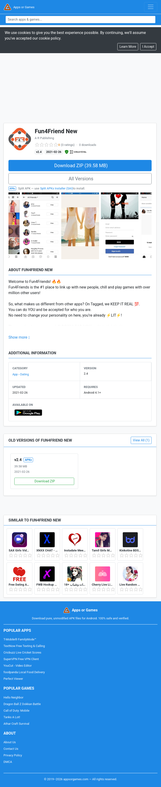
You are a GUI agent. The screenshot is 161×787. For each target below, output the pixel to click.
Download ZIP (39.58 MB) (81, 165)
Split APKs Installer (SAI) (56, 188)
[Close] (148, 46)
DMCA (8, 762)
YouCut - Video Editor (18, 665)
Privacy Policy (13, 755)
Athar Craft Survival (16, 723)
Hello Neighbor (13, 697)
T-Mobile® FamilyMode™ (20, 639)
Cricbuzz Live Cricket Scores (22, 652)
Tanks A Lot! (12, 717)
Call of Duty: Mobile (16, 710)
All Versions (81, 178)
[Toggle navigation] (150, 6)
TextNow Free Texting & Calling (24, 646)
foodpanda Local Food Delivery (24, 672)
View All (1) (141, 440)
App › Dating (20, 374)
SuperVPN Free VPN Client (21, 659)
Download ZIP (44, 481)
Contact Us (11, 748)
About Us (10, 742)
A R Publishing (44, 138)
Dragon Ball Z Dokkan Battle (22, 704)
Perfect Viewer (13, 678)
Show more (17, 337)
